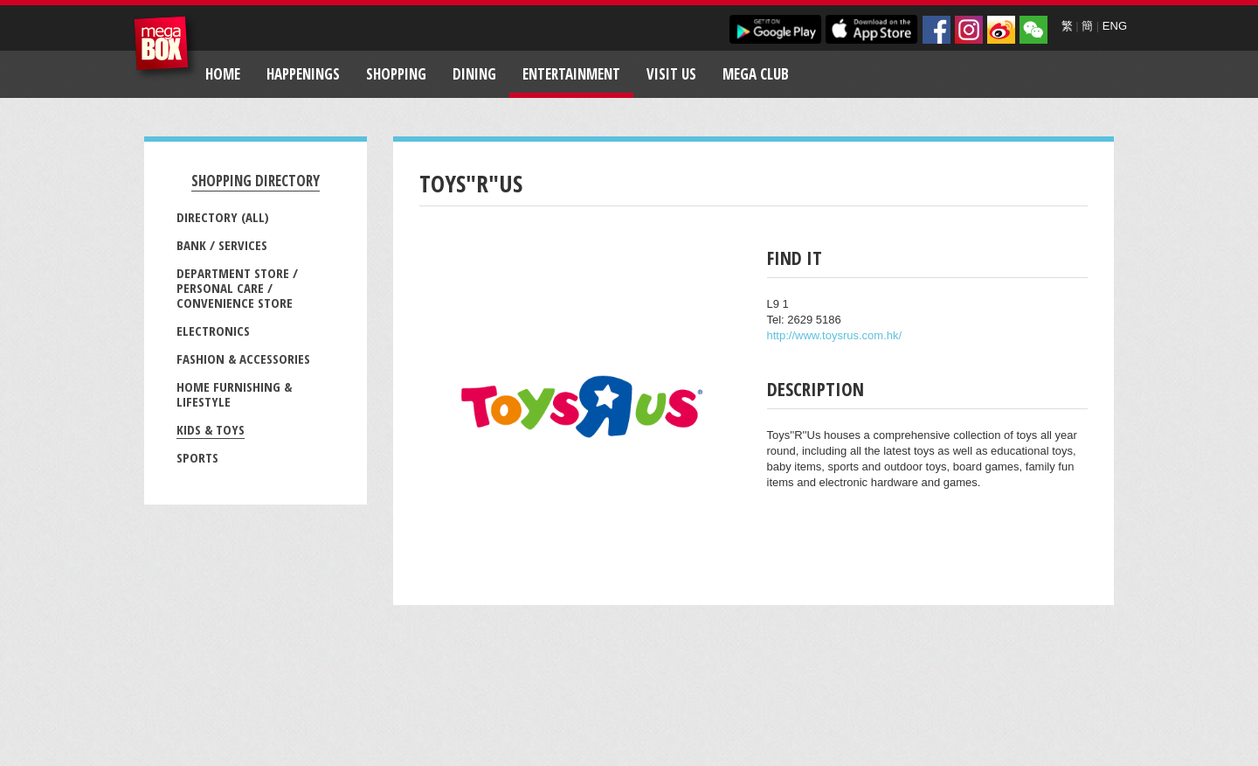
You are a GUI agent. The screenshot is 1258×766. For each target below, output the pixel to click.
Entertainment (571, 74)
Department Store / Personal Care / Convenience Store (237, 287)
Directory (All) (222, 217)
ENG (1114, 25)
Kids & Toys (210, 429)
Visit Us (671, 74)
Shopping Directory (255, 181)
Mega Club (755, 74)
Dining (474, 74)
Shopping (396, 74)
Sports (197, 457)
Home (222, 74)
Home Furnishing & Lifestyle (234, 394)
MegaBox (165, 47)
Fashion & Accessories (243, 358)
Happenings (303, 74)
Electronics (213, 330)
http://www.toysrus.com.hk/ (834, 335)
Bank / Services (221, 245)
